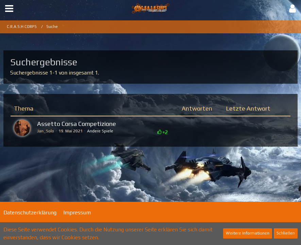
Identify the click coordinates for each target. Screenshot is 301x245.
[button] (9, 8)
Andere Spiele (100, 131)
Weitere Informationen (247, 233)
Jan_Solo (45, 131)
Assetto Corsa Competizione (76, 123)
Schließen (286, 233)
